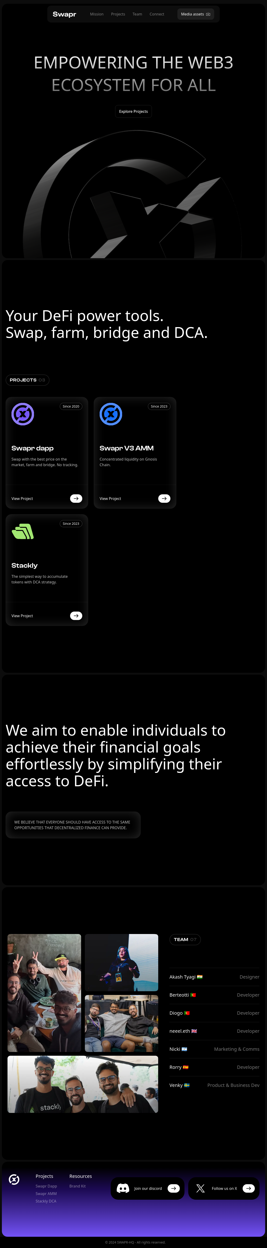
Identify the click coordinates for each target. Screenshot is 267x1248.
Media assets (195, 14)
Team (137, 14)
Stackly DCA (46, 1201)
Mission (97, 14)
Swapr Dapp (46, 1186)
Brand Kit (77, 1186)
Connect (157, 14)
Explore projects (133, 111)
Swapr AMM (46, 1193)
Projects (118, 14)
